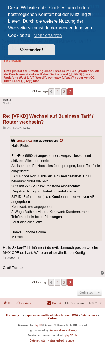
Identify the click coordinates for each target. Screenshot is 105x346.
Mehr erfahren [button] (48, 35)
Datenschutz (89, 315)
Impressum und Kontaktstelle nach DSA (51, 315)
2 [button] (64, 91)
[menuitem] (54, 303)
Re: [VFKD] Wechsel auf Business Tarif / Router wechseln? (48, 119)
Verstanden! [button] (31, 50)
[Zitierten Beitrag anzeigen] (61, 140)
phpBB (38, 325)
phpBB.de (71, 335)
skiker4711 (24, 140)
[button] (51, 91)
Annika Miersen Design (63, 330)
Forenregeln (12, 60)
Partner (52, 318)
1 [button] (58, 91)
